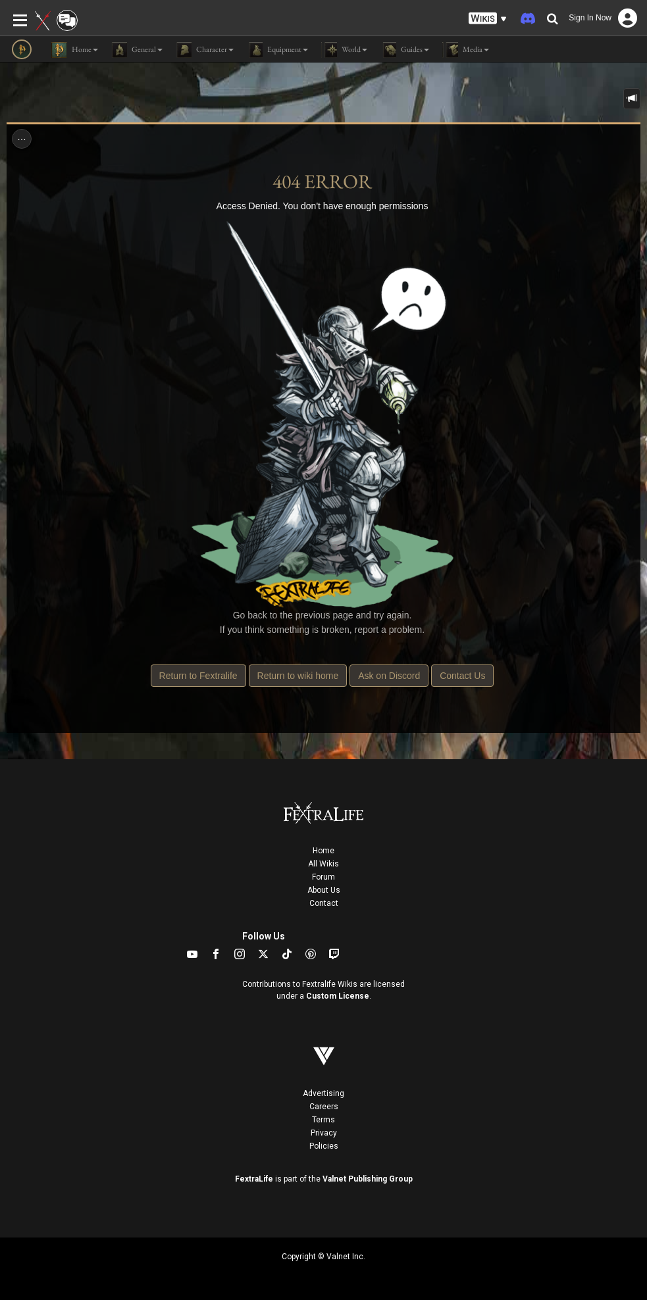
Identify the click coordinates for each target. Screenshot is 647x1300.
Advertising (323, 1093)
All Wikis (323, 863)
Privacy (324, 1133)
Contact (323, 903)
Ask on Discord (389, 675)
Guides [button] (404, 50)
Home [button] (74, 50)
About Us (323, 890)
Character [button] (205, 50)
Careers (323, 1106)
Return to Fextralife (198, 675)
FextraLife (254, 1179)
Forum (323, 877)
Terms (323, 1119)
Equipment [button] (277, 50)
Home (323, 850)
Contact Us (462, 675)
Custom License (337, 996)
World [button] (344, 50)
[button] (487, 18)
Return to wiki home (298, 675)
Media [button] (465, 50)
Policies (323, 1146)
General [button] (137, 50)
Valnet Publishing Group (368, 1179)
